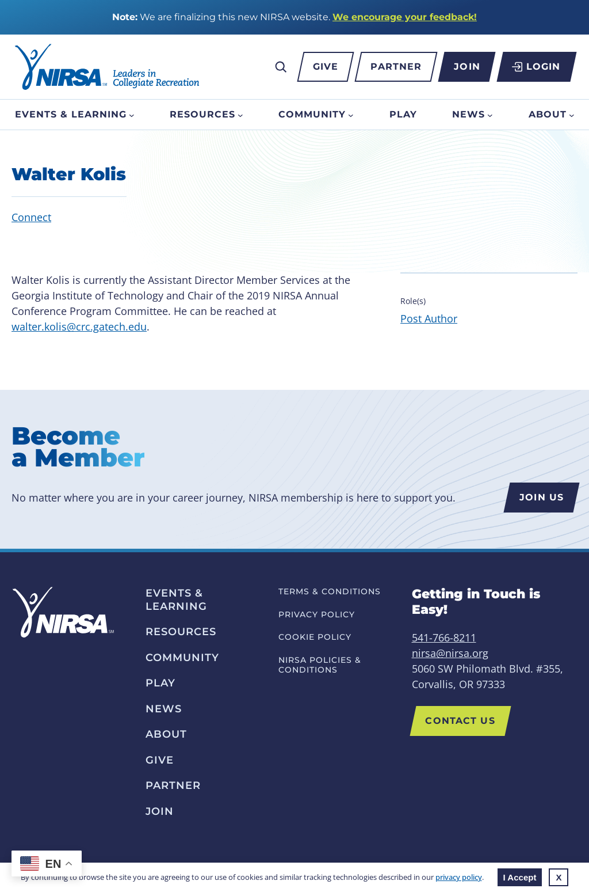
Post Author (428, 318)
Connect (31, 217)
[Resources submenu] (240, 114)
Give (325, 66)
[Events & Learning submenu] (132, 114)
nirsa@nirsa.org (450, 653)
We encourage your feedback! (404, 17)
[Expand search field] (280, 67)
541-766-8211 (444, 637)
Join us (541, 497)
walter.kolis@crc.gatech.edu (79, 326)
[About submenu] (572, 114)
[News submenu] (490, 114)
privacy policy (458, 877)
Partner (396, 66)
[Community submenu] (351, 114)
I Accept (520, 877)
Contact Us (460, 720)
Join (467, 66)
